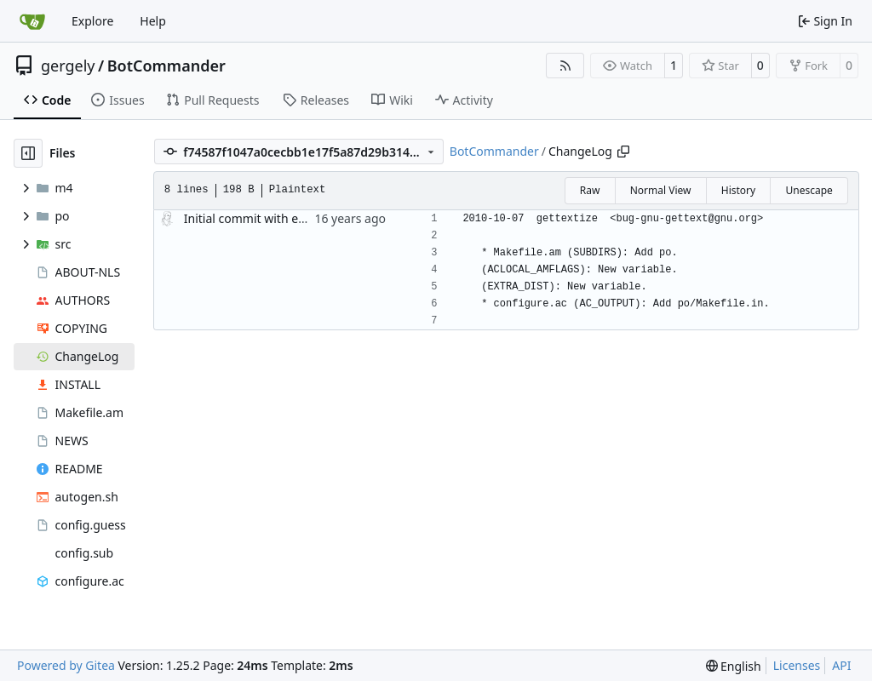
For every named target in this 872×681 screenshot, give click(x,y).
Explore (92, 21)
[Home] (32, 21)
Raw (590, 190)
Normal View (660, 190)
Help (153, 21)
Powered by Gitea (66, 665)
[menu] (733, 666)
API (841, 665)
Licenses (797, 665)
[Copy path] (623, 151)
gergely (68, 65)
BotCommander (166, 65)
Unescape (808, 190)
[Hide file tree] (28, 153)
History (738, 190)
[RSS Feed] (565, 65)
